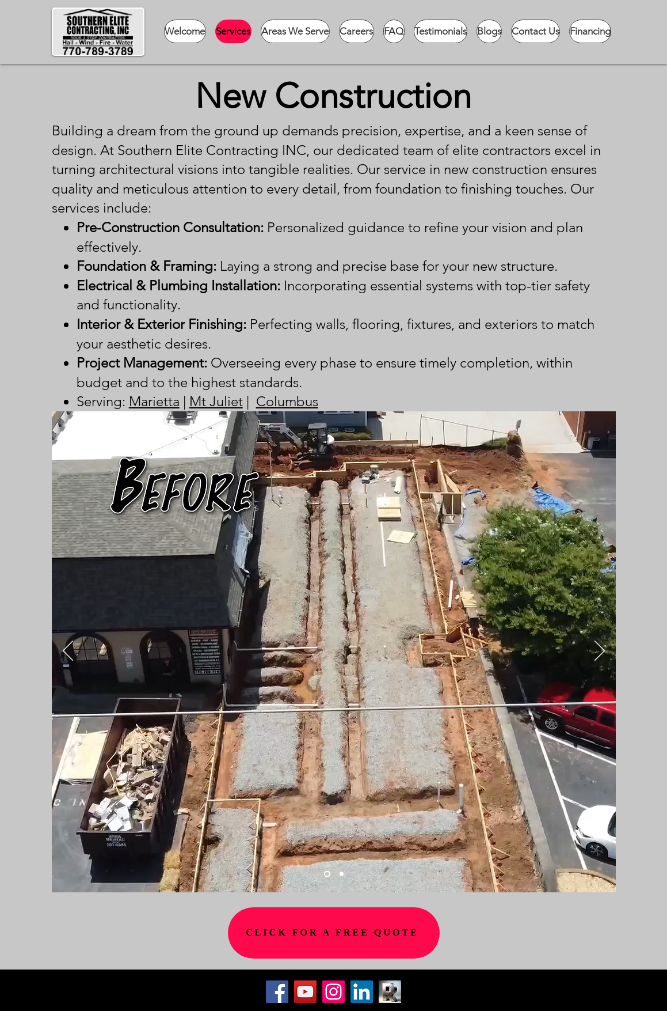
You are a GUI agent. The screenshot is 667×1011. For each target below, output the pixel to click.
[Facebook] (277, 991)
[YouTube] (305, 991)
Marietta (154, 401)
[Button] (469, 997)
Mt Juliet (216, 401)
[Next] (599, 651)
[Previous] (68, 651)
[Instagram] (333, 991)
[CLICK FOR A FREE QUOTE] (334, 933)
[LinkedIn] (361, 991)
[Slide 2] (342, 874)
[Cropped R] (390, 991)
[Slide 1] (327, 873)
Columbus (287, 401)
